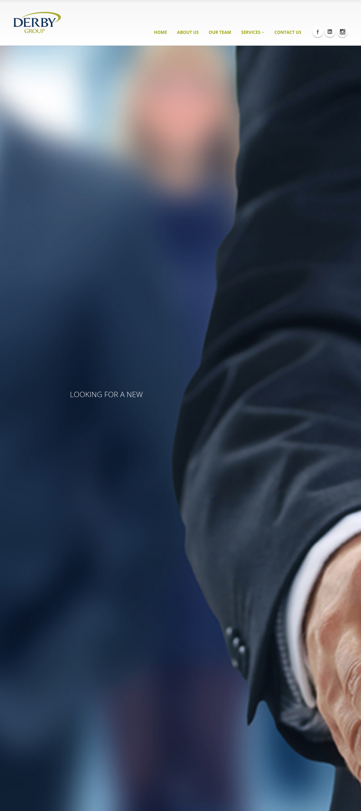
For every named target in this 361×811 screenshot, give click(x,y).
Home (160, 32)
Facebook (317, 31)
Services (252, 32)
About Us (188, 32)
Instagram (342, 31)
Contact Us (287, 32)
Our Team (220, 32)
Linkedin (330, 31)
